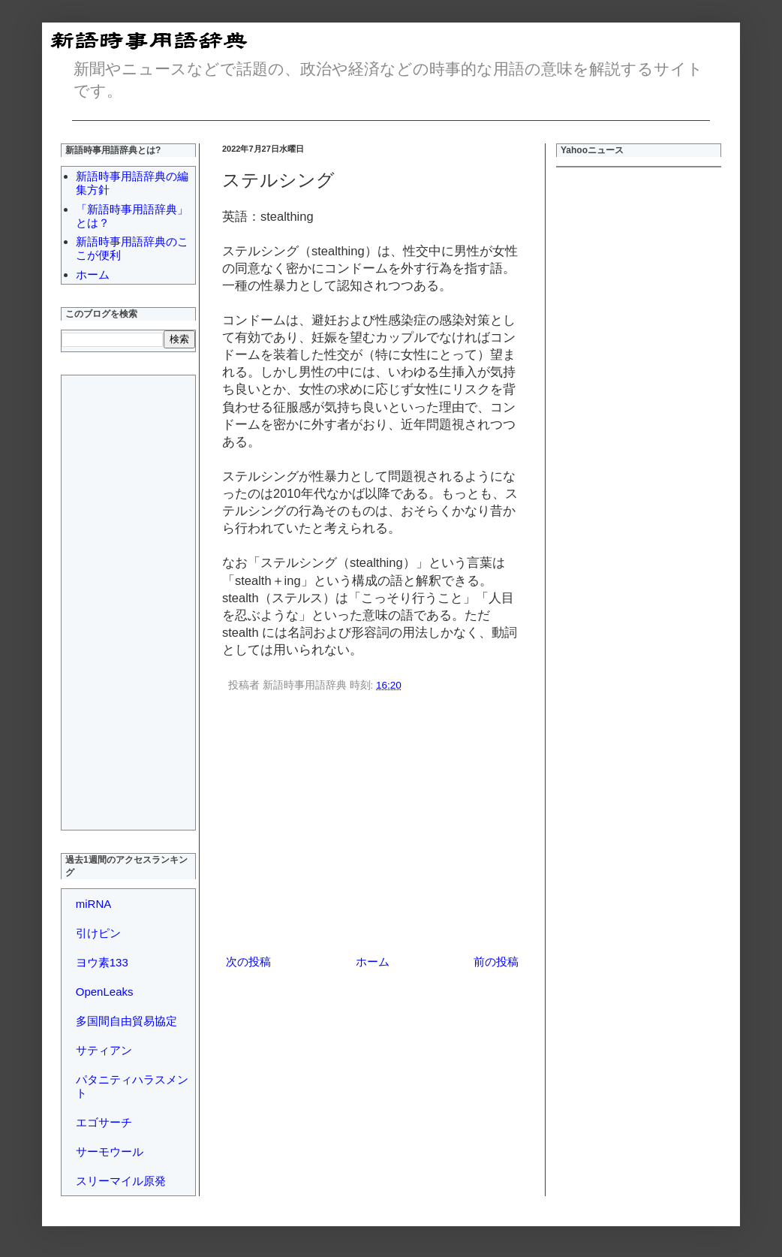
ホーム (372, 961)
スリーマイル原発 (121, 1180)
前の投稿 (496, 961)
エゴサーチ (104, 1122)
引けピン (98, 933)
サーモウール (109, 1151)
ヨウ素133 (102, 962)
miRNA (94, 903)
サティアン (104, 1050)
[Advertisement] (372, 826)
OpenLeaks (105, 991)
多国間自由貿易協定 (126, 1020)
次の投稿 (248, 961)
